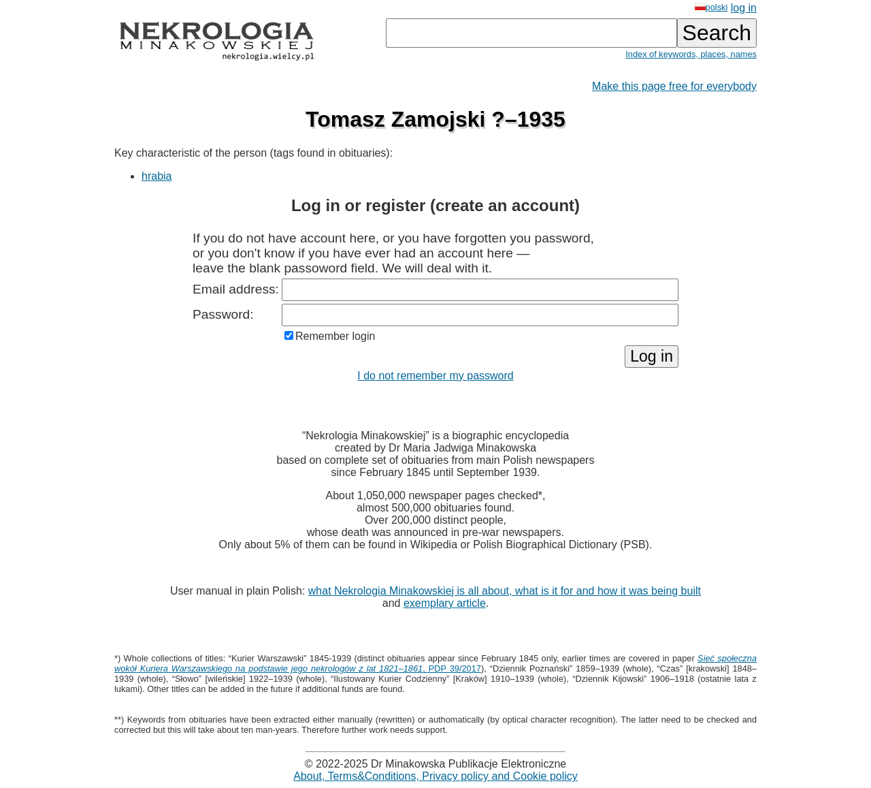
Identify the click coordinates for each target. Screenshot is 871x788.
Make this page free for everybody (674, 86)
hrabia (156, 176)
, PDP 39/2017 (435, 663)
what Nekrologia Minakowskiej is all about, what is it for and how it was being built (504, 591)
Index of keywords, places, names (691, 54)
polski (711, 7)
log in (744, 8)
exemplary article (445, 603)
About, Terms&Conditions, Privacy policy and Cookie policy (435, 776)
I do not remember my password (435, 375)
